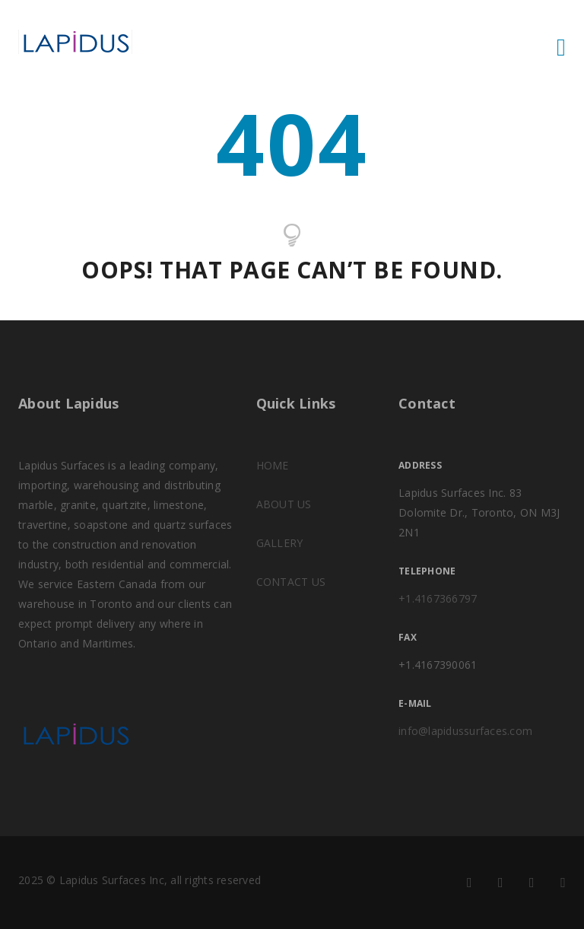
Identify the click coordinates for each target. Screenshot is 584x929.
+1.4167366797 (437, 598)
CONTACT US (291, 581)
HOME (272, 465)
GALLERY (279, 543)
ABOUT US (284, 504)
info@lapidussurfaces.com (465, 731)
